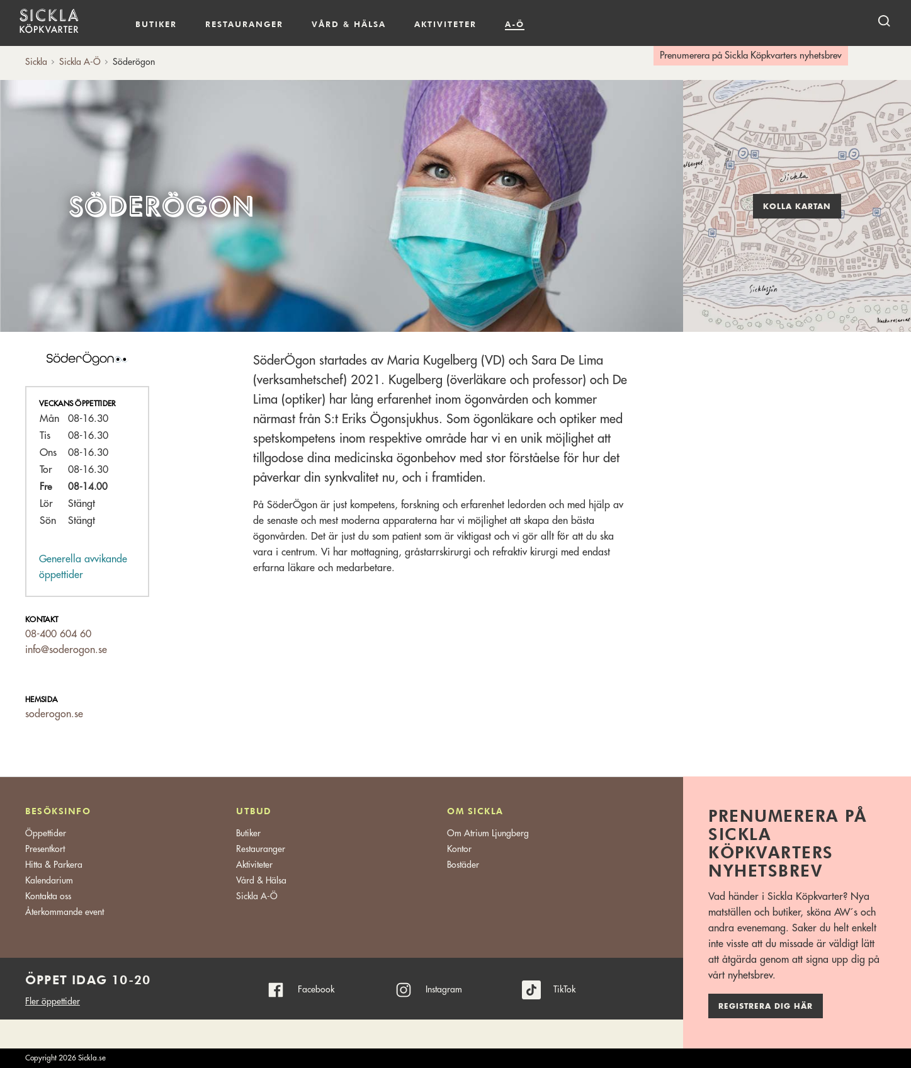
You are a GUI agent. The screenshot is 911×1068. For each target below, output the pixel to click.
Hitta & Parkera (53, 864)
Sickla (36, 61)
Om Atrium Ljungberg (488, 833)
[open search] (884, 20)
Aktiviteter (445, 24)
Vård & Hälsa (261, 880)
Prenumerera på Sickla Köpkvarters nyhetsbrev (751, 55)
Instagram (444, 989)
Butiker (156, 24)
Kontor (459, 848)
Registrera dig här (765, 1006)
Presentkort (45, 848)
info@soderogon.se (66, 650)
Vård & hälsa (349, 24)
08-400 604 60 (58, 634)
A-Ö (514, 24)
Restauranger (244, 24)
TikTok (564, 989)
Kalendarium (561, 24)
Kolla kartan (797, 206)
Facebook (316, 989)
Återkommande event (64, 911)
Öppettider (45, 833)
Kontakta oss (48, 896)
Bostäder (463, 864)
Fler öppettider (52, 1001)
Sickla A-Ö (257, 896)
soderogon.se (54, 714)
